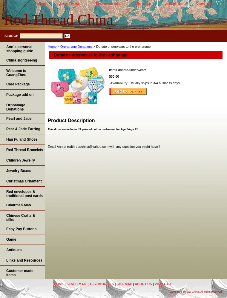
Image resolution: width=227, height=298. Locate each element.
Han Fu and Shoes (22, 139)
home (40, 3)
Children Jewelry (20, 160)
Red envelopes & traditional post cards (24, 194)
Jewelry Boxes (18, 171)
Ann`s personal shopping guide (19, 49)
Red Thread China (58, 19)
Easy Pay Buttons (21, 229)
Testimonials (108, 3)
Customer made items (19, 273)
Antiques (14, 250)
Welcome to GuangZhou (16, 73)
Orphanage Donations (76, 46)
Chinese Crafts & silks (20, 217)
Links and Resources (24, 260)
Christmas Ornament (24, 181)
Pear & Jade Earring (23, 129)
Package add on (19, 95)
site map (142, 3)
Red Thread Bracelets (24, 150)
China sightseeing (21, 60)
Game (11, 239)
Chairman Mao (18, 205)
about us (173, 3)
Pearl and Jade (19, 118)
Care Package (18, 84)
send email (71, 3)
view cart (205, 3)
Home (52, 46)
